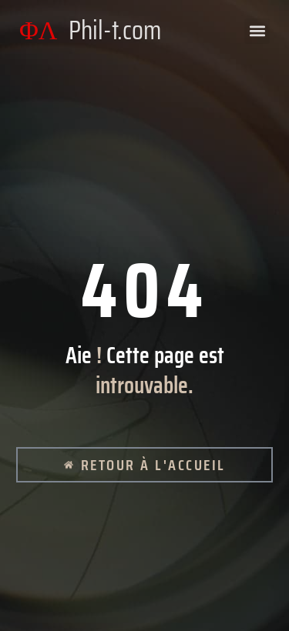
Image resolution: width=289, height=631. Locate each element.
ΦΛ (90, 30)
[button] (257, 31)
